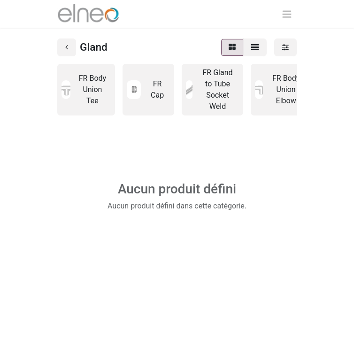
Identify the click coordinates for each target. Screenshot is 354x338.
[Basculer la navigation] (287, 14)
